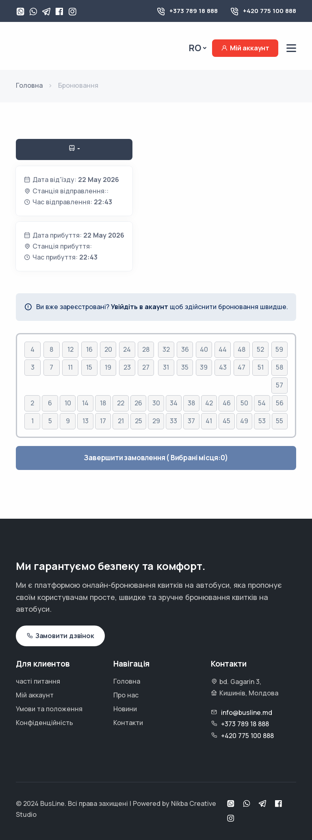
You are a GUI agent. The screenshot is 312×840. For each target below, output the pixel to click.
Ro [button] (195, 48)
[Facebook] (59, 12)
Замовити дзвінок (60, 635)
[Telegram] (46, 12)
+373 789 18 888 (193, 10)
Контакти (128, 722)
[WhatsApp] (20, 12)
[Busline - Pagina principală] (50, 47)
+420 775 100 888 (269, 10)
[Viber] (33, 12)
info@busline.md (246, 712)
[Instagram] (72, 12)
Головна (126, 681)
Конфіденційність (44, 722)
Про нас (126, 695)
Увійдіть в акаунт (139, 306)
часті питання (38, 681)
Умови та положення (49, 708)
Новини (125, 708)
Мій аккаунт (245, 48)
